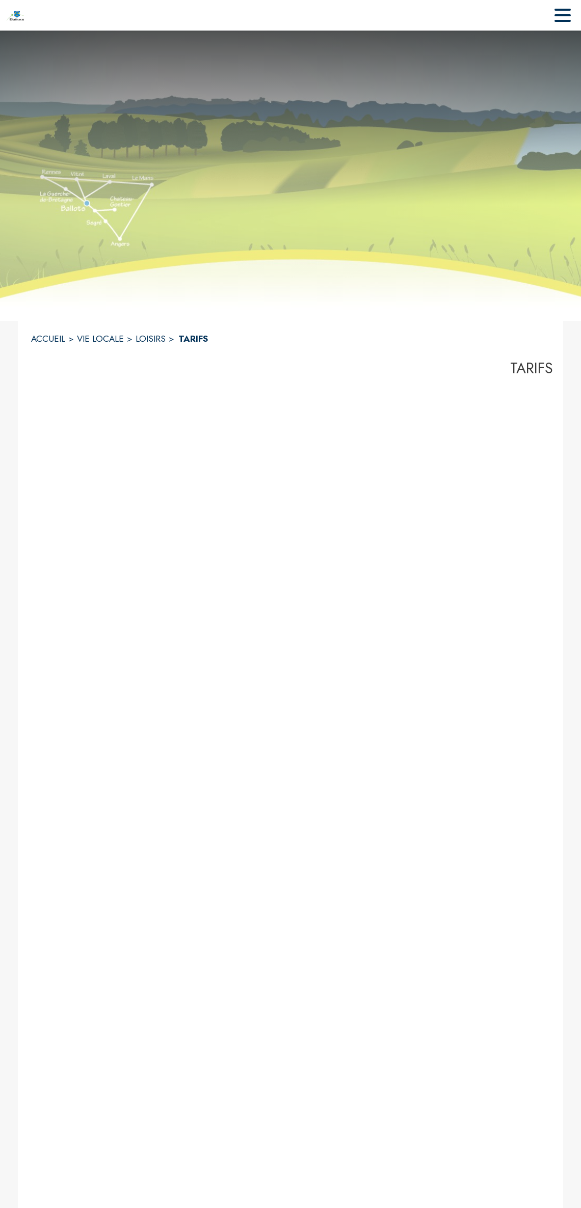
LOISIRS (151, 339)
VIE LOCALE (100, 339)
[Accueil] (15, 15)
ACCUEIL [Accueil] (48, 339)
